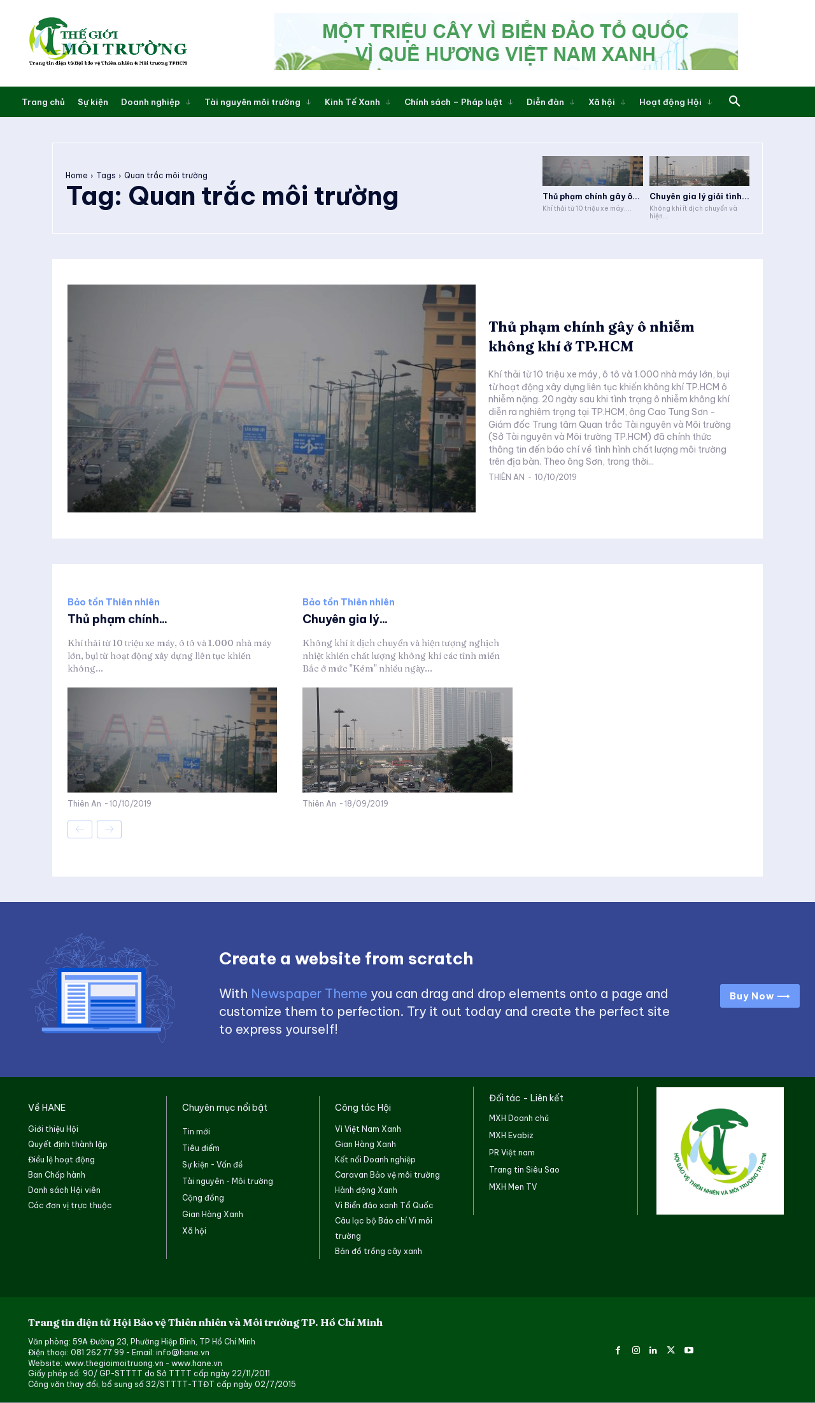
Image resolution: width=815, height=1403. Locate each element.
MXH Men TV (513, 1187)
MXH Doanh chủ (519, 1118)
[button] (734, 102)
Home (77, 175)
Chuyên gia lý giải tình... (699, 196)
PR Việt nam (512, 1152)
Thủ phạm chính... (123, 618)
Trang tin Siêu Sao (524, 1169)
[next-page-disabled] (109, 829)
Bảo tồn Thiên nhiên (113, 602)
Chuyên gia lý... (350, 618)
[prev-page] (79, 829)
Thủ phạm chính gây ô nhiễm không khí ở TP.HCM (605, 336)
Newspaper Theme (309, 993)
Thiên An (506, 477)
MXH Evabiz (511, 1135)
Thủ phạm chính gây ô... (591, 196)
